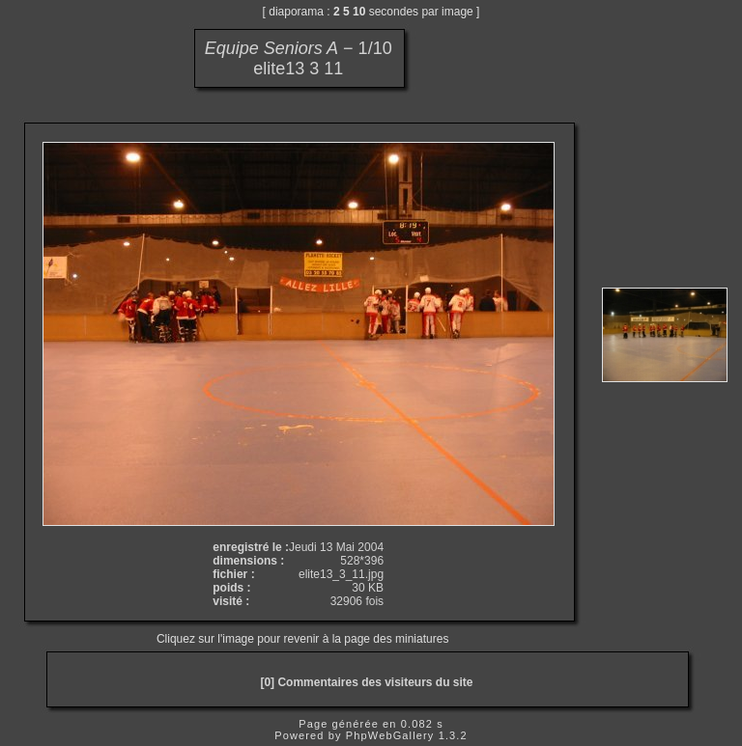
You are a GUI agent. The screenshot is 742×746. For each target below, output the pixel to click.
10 (359, 11)
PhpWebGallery (390, 735)
